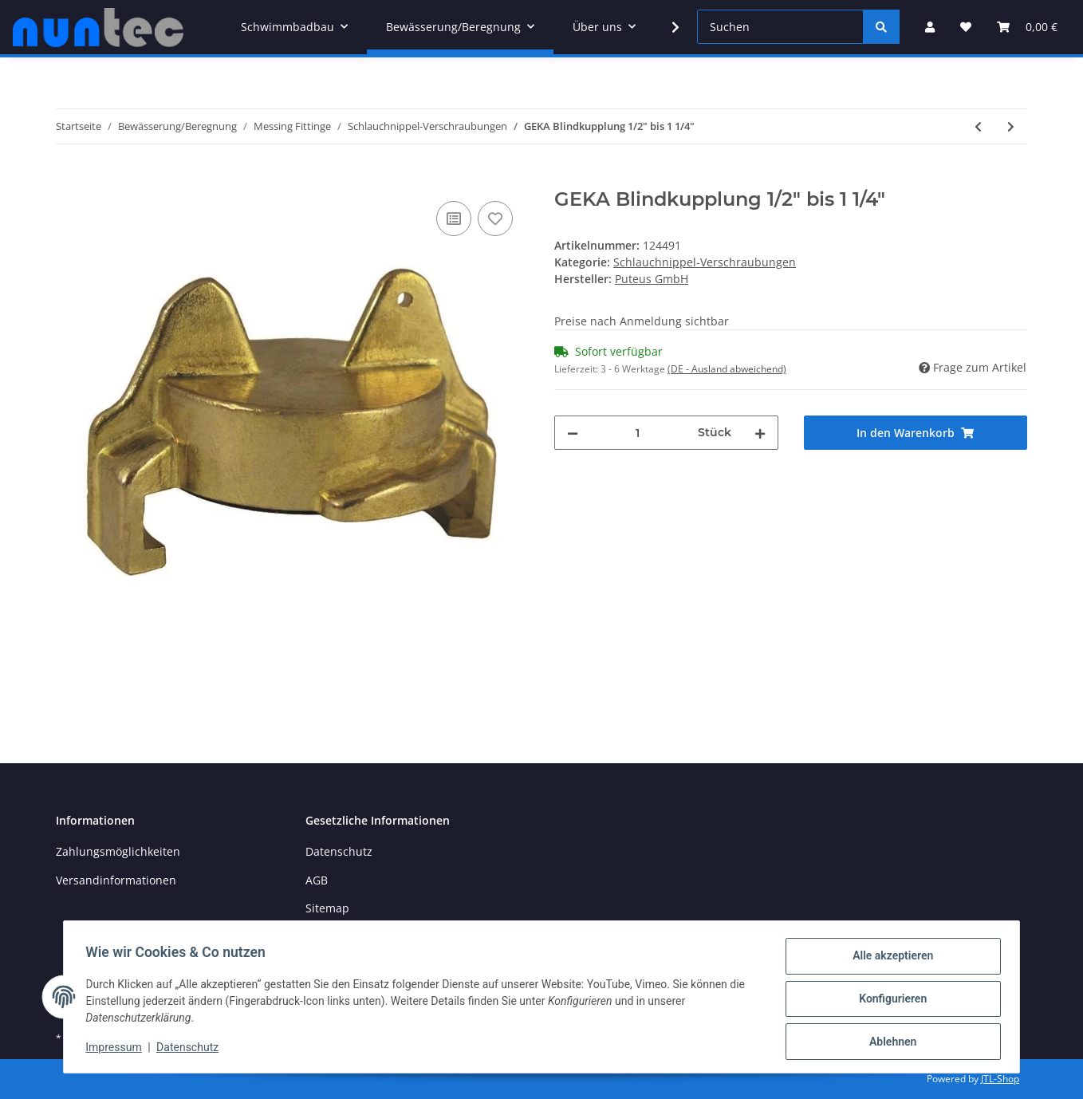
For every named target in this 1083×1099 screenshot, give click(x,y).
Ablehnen (888, 1042)
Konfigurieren (889, 1001)
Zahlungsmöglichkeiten (118, 851)
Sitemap (327, 908)
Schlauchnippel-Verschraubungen (704, 262)
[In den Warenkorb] (68, 179)
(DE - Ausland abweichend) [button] (727, 369)
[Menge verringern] (572, 432)
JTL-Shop (1000, 1078)
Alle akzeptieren (889, 959)
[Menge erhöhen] (760, 432)
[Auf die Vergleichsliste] (453, 218)
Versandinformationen (116, 880)
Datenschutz (338, 851)
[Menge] (638, 432)
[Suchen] (780, 27)
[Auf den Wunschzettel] (495, 218)
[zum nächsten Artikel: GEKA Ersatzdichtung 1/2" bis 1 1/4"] (1010, 126)
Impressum (117, 1049)
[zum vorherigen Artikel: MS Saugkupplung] (978, 126)
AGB (316, 880)
